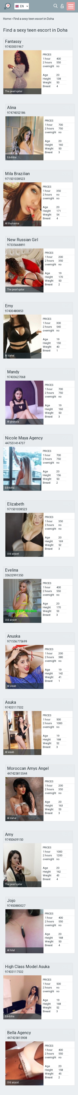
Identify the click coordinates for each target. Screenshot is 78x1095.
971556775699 (17, 641)
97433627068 (16, 377)
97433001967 (14, 47)
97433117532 (14, 707)
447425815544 (17, 773)
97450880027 (16, 906)
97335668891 (16, 245)
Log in (62, 6)
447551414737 (15, 443)
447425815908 (17, 1038)
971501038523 (15, 179)
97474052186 (16, 113)
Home (7, 18)
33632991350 (14, 575)
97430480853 (14, 311)
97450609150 (14, 840)
